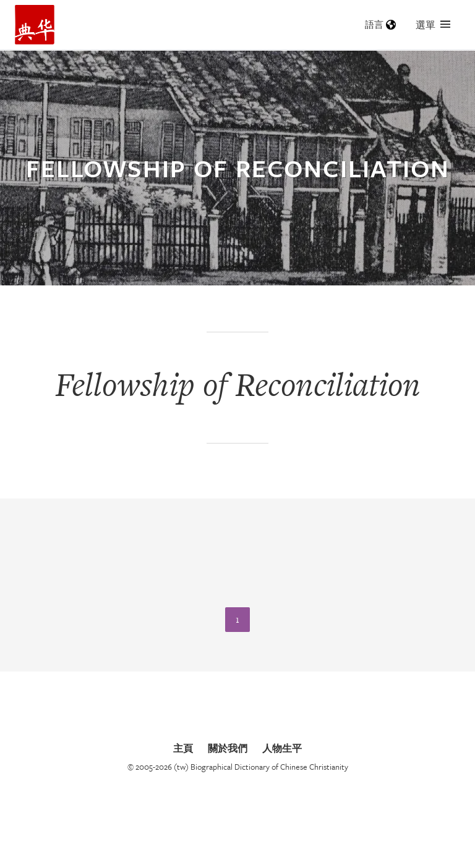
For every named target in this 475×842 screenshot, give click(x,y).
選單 (433, 25)
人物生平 (282, 748)
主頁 (183, 748)
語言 (380, 24)
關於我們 (227, 748)
